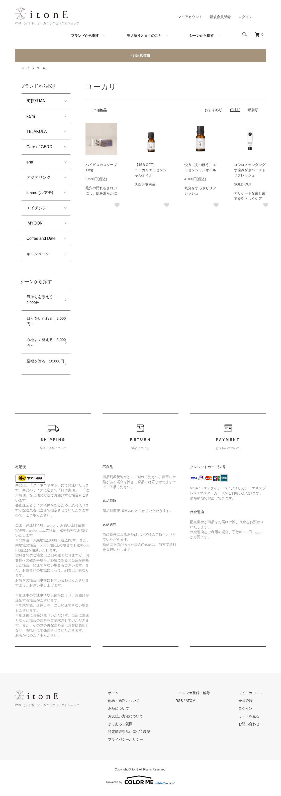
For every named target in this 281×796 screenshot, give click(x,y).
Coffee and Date (41, 238)
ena (30, 162)
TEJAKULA (37, 131)
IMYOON (35, 223)
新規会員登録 (220, 17)
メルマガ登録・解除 (203, 697)
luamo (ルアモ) (40, 192)
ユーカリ (44, 68)
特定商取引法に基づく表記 (144, 736)
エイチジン (37, 208)
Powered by (140, 783)
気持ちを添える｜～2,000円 (45, 300)
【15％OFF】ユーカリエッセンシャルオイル (150, 170)
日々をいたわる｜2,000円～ (43, 323)
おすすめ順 (213, 110)
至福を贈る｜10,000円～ (47, 367)
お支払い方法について (140, 720)
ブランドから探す (85, 36)
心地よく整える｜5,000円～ (43, 345)
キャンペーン (39, 254)
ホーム (26, 68)
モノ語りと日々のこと (144, 36)
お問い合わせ (251, 728)
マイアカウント (190, 17)
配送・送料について (138, 705)
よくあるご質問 (135, 728)
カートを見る (251, 720)
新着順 (253, 110)
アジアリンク (39, 177)
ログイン (245, 17)
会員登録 (248, 705)
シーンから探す (201, 36)
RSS (191, 705)
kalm (31, 116)
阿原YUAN (36, 101)
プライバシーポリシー (140, 743)
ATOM (202, 705)
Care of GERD (39, 147)
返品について (133, 712)
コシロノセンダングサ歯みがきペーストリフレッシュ (249, 170)
